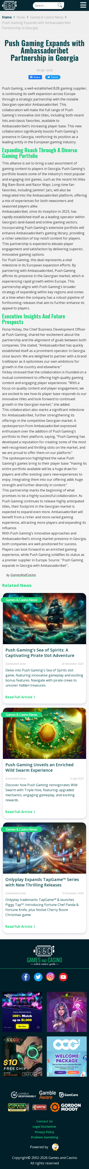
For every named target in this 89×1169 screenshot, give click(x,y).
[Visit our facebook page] (26, 977)
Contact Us (44, 1121)
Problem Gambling (44, 1137)
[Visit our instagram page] (50, 977)
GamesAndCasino (23, 575)
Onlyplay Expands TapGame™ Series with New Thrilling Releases (42, 882)
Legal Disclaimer (44, 1127)
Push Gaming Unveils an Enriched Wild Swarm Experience (39, 767)
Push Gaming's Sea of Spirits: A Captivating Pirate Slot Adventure (39, 652)
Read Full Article (20, 697)
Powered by (44, 1147)
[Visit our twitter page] (38, 977)
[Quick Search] (48, 5)
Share (35, 77)
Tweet (53, 77)
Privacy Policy (44, 1132)
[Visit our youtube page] (63, 977)
